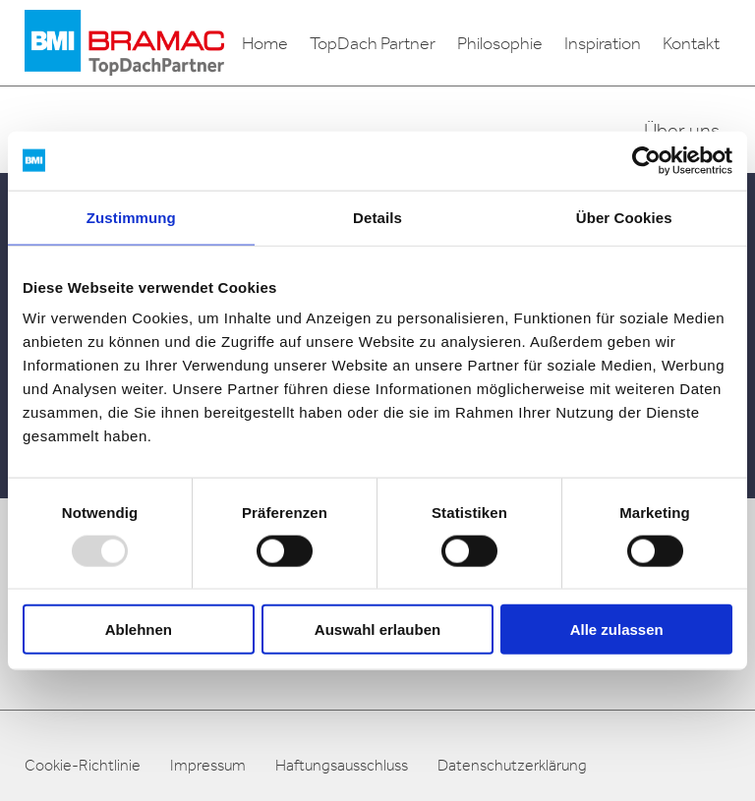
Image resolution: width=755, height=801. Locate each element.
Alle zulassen (617, 629)
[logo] (124, 43)
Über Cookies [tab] (624, 216)
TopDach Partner (373, 43)
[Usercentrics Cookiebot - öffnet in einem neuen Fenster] (646, 160)
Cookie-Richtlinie (83, 765)
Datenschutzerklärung (512, 765)
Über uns (682, 130)
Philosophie (500, 43)
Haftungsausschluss (341, 765)
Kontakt (691, 43)
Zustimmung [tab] (131, 216)
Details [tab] (377, 216)
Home (265, 43)
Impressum (208, 765)
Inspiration (602, 43)
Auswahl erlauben (377, 629)
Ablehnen (138, 629)
